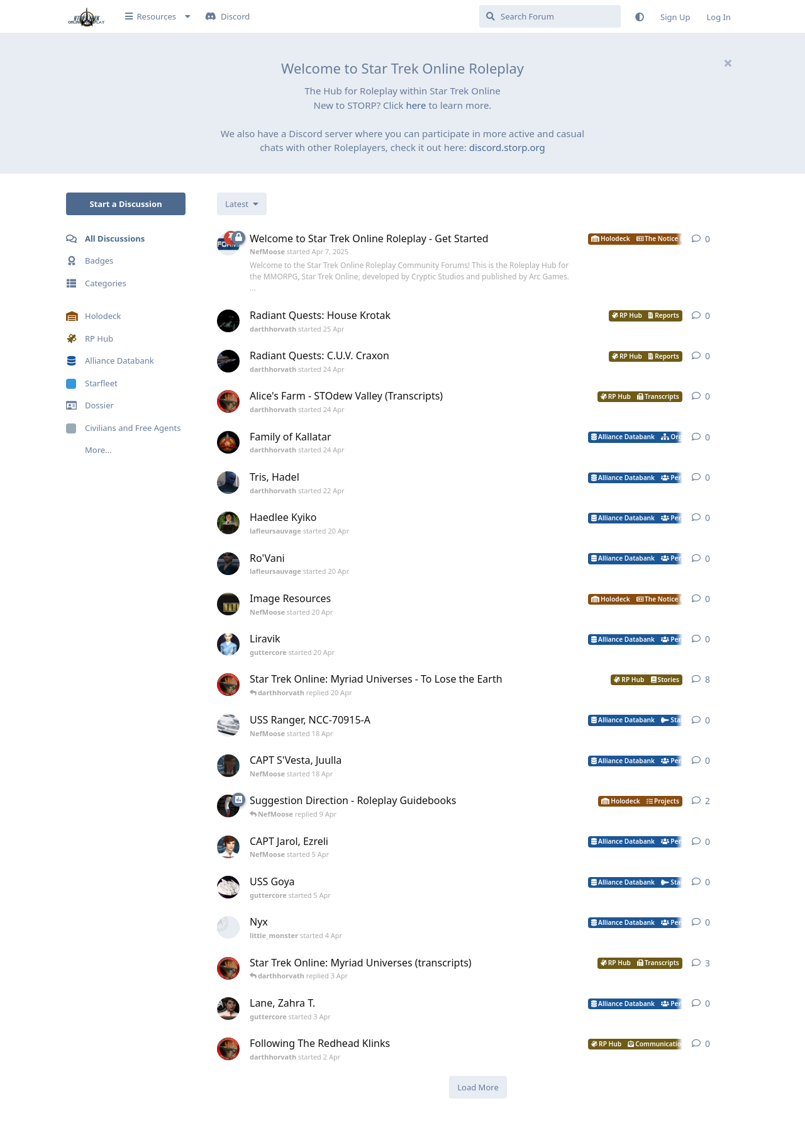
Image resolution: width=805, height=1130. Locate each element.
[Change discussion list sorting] (242, 204)
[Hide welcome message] (727, 63)
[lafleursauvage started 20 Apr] (228, 523)
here (416, 105)
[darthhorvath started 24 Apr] (228, 361)
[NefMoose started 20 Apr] (228, 604)
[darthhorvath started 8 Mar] (228, 684)
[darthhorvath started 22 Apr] (228, 482)
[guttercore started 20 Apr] (228, 644)
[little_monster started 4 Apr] (228, 927)
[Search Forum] (550, 16)
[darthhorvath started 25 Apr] (228, 321)
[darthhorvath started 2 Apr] (228, 1049)
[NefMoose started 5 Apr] (228, 847)
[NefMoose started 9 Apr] (228, 806)
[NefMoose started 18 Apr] (228, 725)
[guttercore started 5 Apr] (228, 887)
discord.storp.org (507, 147)
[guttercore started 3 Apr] (228, 1008)
